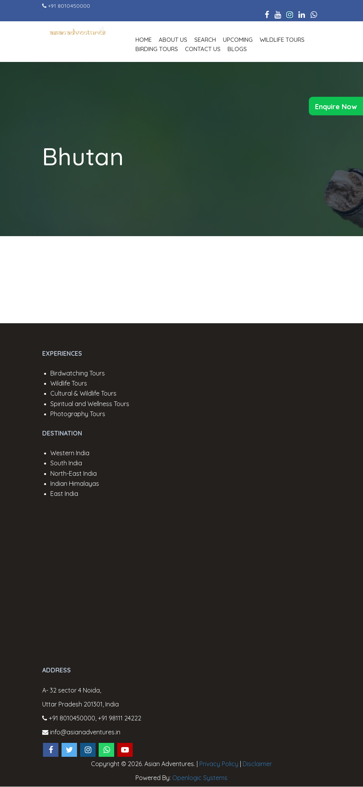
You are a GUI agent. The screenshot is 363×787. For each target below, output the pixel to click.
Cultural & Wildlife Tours (83, 393)
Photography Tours (77, 414)
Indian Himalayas (74, 483)
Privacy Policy (218, 764)
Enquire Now (336, 106)
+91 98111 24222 (119, 718)
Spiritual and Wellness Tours (89, 404)
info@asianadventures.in (81, 732)
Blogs (237, 49)
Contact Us (203, 49)
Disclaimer (257, 764)
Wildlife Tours (282, 39)
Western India (69, 453)
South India (66, 463)
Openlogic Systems (200, 778)
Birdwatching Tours (77, 373)
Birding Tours (156, 49)
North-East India (73, 473)
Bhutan (83, 156)
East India (64, 493)
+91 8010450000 (69, 5)
